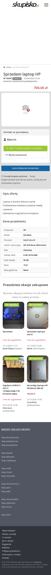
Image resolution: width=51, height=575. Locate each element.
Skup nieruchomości (10, 484)
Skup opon (6, 487)
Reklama (6, 547)
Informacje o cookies (11, 554)
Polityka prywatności (11, 551)
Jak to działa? (8, 541)
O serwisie (6, 537)
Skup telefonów (8, 503)
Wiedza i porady (9, 534)
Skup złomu (6, 507)
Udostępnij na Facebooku (25, 168)
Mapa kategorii (8, 530)
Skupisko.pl (37, 562)
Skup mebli (6, 468)
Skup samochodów (9, 499)
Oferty (8, 67)
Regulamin (6, 544)
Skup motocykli (8, 476)
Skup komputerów (9, 445)
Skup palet (5, 491)
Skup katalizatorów (9, 441)
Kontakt (5, 558)
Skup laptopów (7, 456)
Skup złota (6, 514)
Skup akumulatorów (10, 437)
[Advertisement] (25, 36)
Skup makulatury (8, 460)
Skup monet (6, 472)
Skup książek (7, 453)
